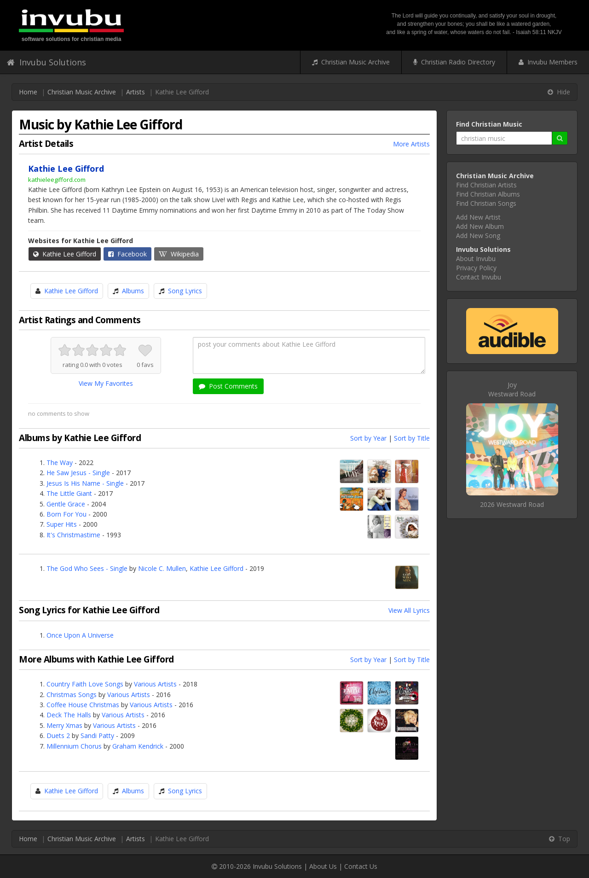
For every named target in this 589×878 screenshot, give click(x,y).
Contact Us (360, 866)
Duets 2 (58, 735)
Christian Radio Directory (454, 62)
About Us (323, 866)
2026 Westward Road (512, 504)
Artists (135, 91)
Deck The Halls (68, 714)
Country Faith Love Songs (84, 684)
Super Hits (61, 524)
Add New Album (480, 226)
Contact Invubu (478, 277)
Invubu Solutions (46, 62)
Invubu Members (548, 62)
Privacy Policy (476, 267)
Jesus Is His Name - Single (85, 483)
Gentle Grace (65, 504)
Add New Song (478, 235)
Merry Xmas (64, 725)
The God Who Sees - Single (86, 568)
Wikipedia (179, 254)
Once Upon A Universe (80, 635)
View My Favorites (106, 383)
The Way (59, 462)
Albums (133, 290)
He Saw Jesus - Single (78, 472)
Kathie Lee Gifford (64, 254)
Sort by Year (368, 438)
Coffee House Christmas (82, 704)
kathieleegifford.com (57, 179)
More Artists (411, 144)
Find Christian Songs (486, 203)
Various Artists (155, 684)
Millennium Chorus (74, 746)
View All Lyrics (409, 610)
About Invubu (476, 258)
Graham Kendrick (137, 746)
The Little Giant (69, 493)
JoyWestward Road (512, 389)
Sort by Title (412, 438)
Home (28, 91)
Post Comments (228, 386)
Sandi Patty (97, 735)
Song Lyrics (185, 290)
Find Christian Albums (488, 194)
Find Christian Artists (486, 184)
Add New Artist (478, 217)
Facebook (127, 254)
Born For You (66, 514)
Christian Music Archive (351, 62)
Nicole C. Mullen (162, 568)
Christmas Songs (71, 694)
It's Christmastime (73, 534)
